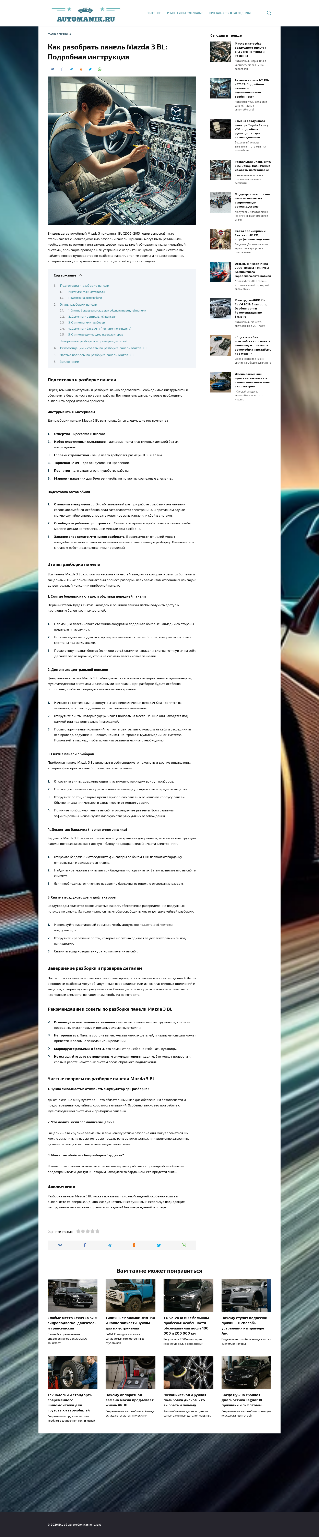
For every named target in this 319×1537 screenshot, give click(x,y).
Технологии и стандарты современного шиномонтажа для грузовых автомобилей (70, 1481)
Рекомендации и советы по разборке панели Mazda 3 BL (104, 348)
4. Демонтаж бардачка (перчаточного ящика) (99, 328)
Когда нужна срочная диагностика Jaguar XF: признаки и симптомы (243, 1479)
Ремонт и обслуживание (185, 13)
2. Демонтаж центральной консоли (92, 316)
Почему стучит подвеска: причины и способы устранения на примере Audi (244, 1405)
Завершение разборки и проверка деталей (93, 341)
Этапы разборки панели (78, 304)
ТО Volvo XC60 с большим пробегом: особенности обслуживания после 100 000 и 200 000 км (186, 1405)
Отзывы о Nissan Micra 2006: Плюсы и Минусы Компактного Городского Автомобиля (253, 270)
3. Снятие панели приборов (86, 322)
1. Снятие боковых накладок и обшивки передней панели (107, 310)
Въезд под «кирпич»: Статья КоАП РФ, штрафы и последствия (252, 235)
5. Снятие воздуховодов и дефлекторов (95, 334)
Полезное (153, 13)
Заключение (69, 361)
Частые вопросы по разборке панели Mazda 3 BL (97, 355)
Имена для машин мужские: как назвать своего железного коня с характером (252, 380)
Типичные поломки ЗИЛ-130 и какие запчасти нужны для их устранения (130, 1402)
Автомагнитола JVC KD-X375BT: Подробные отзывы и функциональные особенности (252, 88)
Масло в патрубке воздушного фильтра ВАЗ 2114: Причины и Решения (250, 49)
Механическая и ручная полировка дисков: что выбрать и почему (185, 1479)
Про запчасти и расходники (230, 13)
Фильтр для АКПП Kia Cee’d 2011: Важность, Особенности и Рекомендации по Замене (251, 308)
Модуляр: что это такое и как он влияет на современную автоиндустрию (252, 200)
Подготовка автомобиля (85, 297)
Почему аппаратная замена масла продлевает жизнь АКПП (130, 1479)
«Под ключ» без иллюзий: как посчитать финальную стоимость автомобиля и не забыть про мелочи (253, 345)
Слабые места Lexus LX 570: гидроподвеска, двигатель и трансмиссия (72, 1402)
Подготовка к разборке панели (84, 285)
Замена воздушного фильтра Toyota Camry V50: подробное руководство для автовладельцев (251, 129)
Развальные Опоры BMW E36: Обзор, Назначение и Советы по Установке (253, 166)
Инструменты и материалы (86, 291)
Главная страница (59, 34)
